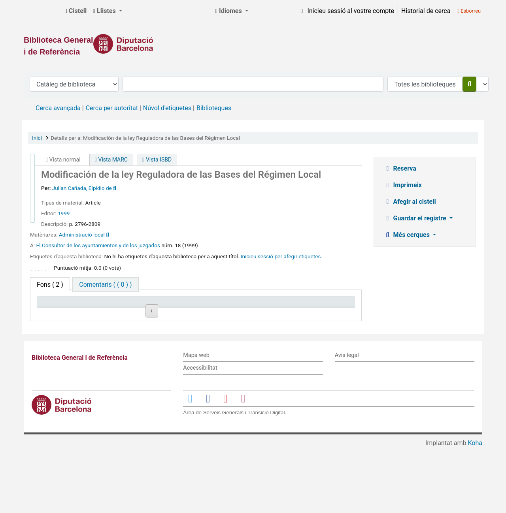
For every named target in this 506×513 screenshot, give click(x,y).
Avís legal (347, 420)
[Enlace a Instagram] (243, 463)
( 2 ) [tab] (50, 284)
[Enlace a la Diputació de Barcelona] (253, 44)
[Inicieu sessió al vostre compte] (346, 11)
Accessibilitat (200, 433)
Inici (37, 138)
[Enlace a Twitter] (190, 463)
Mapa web (196, 420)
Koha (475, 508)
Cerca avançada (58, 108)
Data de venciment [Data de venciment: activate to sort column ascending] (320, 312)
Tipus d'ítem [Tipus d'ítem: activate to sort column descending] (57, 312)
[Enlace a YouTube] (225, 463)
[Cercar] (469, 84)
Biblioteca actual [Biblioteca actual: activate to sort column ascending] (127, 312)
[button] (76, 11)
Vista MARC (111, 159)
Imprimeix (403, 185)
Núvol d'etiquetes (167, 108)
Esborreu (469, 11)
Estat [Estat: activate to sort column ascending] (238, 312)
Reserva (400, 168)
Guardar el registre (416, 218)
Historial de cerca (425, 11)
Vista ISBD (157, 159)
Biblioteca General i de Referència (42, 11)
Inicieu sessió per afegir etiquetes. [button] (281, 256)
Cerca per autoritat (112, 108)
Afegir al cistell (410, 201)
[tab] (105, 284)
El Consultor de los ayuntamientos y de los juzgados (98, 245)
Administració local (82, 234)
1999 (64, 213)
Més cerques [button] (407, 235)
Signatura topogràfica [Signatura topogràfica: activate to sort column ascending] (183, 309)
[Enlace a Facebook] (208, 463)
